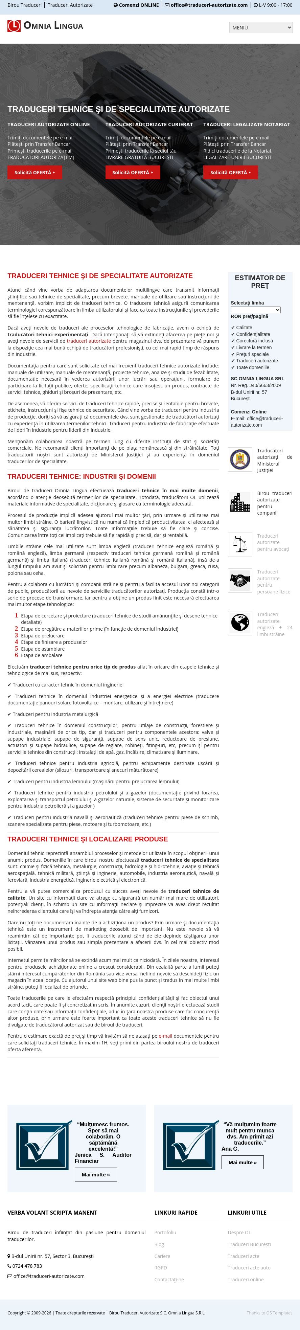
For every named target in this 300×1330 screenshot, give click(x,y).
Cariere (162, 1256)
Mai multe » (96, 1174)
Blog (159, 1244)
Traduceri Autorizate (70, 5)
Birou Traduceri (24, 5)
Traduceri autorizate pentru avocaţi (273, 542)
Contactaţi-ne (169, 1279)
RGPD (160, 1267)
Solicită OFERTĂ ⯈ (35, 172)
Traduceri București (249, 1244)
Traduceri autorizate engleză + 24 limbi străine (275, 624)
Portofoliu (165, 1232)
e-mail (165, 1036)
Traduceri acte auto (249, 1267)
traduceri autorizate (89, 341)
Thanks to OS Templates (270, 1313)
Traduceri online (246, 1279)
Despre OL (239, 1232)
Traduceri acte (243, 1256)
